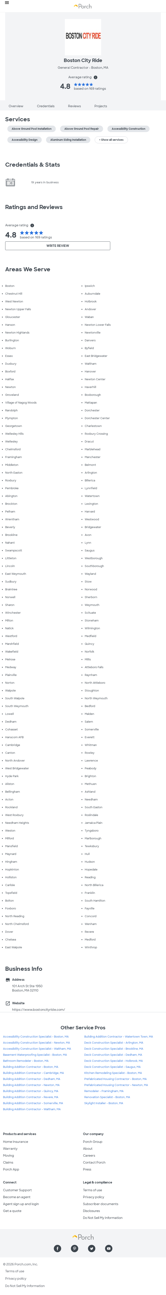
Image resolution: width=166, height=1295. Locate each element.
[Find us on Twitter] (91, 1248)
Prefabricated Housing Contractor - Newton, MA (116, 1085)
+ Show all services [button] (111, 140)
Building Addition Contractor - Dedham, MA (31, 1079)
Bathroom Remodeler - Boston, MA (26, 1061)
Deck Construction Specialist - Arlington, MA (113, 1042)
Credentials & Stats (32, 164)
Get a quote (12, 1211)
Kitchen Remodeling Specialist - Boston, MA (113, 1073)
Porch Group (92, 1142)
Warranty (10, 1149)
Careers (89, 1156)
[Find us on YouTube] (108, 1248)
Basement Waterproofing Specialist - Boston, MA (35, 1055)
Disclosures (91, 1211)
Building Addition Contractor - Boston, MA (30, 1067)
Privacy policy (93, 1197)
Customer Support (17, 1190)
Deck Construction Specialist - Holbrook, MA (113, 1061)
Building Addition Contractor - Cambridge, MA (33, 1073)
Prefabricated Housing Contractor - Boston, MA (115, 1079)
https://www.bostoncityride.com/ (38, 1010)
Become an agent (16, 1197)
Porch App (11, 1169)
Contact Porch (94, 1162)
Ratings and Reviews (34, 207)
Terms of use (92, 1190)
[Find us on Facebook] (57, 1248)
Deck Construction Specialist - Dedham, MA (113, 1055)
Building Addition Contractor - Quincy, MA (30, 1091)
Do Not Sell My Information (103, 1218)
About (88, 1149)
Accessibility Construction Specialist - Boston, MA (36, 1036)
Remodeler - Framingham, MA (104, 1091)
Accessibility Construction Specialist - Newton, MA (36, 1042)
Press (87, 1169)
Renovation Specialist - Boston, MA (107, 1097)
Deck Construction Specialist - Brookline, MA (113, 1049)
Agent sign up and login (21, 1204)
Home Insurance (15, 1142)
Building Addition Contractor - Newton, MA (31, 1085)
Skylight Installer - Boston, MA (103, 1103)
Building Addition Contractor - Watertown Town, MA (118, 1036)
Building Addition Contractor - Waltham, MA (32, 1109)
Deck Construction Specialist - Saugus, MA (112, 1067)
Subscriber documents (100, 1204)
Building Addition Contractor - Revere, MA (30, 1097)
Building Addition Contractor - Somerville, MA (33, 1103)
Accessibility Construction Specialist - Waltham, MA (37, 1049)
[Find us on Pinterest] (74, 1248)
